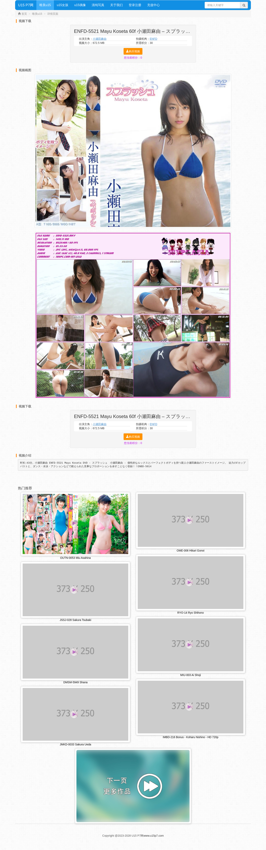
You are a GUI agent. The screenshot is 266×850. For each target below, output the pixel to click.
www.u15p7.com (153, 836)
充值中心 (153, 5)
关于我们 (116, 5)
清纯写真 (98, 5)
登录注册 (135, 5)
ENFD (153, 38)
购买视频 (133, 51)
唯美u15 (45, 5)
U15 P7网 (25, 5)
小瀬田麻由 (99, 38)
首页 (24, 13)
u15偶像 (80, 5)
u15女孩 (62, 5)
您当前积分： (133, 57)
